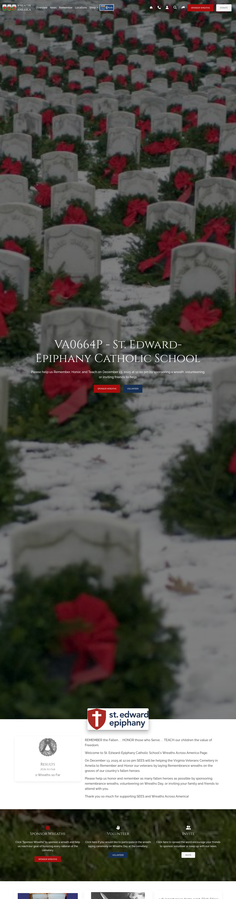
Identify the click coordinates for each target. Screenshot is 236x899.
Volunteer (133, 389)
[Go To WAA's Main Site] (151, 7)
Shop (92, 7)
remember (66, 7)
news (53, 7)
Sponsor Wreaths (200, 8)
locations (81, 7)
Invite (188, 855)
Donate (224, 8)
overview (41, 7)
